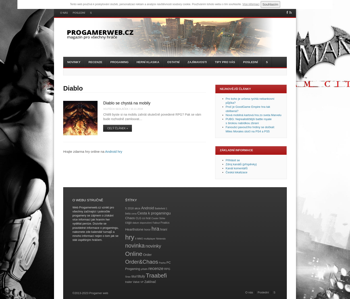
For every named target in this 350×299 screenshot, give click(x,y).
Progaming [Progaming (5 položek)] (132, 269)
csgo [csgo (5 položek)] (128, 222)
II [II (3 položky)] (135, 238)
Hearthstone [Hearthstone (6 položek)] (134, 229)
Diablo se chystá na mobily (126, 103)
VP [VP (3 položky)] (142, 282)
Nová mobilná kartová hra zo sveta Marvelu (253, 115)
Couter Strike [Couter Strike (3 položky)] (158, 218)
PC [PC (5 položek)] (169, 262)
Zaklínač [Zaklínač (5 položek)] (150, 282)
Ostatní (173, 62)
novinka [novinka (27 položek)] (135, 245)
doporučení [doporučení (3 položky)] (146, 222)
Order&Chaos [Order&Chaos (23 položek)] (141, 262)
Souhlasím (270, 4)
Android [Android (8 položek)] (147, 208)
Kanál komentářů (237, 168)
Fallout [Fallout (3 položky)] (156, 222)
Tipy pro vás (225, 62)
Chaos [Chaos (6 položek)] (130, 218)
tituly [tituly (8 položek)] (141, 276)
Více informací (251, 4)
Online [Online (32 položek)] (133, 253)
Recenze (95, 62)
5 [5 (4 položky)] (126, 208)
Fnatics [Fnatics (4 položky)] (164, 222)
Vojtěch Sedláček (115, 109)
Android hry (113, 151)
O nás (64, 13)
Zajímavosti (197, 62)
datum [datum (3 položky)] (135, 222)
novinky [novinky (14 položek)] (153, 245)
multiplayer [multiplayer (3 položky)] (149, 238)
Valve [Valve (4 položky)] (136, 282)
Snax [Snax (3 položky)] (128, 276)
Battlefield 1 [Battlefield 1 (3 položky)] (161, 208)
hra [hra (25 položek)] (155, 229)
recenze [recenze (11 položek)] (155, 268)
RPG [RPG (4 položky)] (167, 269)
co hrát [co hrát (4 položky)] (146, 218)
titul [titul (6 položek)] (134, 276)
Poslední (79, 13)
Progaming (119, 62)
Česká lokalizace (237, 172)
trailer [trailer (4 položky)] (128, 282)
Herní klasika (147, 62)
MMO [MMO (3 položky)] (140, 238)
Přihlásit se (233, 160)
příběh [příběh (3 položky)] (144, 269)
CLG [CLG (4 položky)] (138, 218)
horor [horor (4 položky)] (147, 229)
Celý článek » (117, 128)
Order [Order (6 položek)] (147, 255)
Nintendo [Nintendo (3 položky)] (161, 238)
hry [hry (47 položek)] (129, 237)
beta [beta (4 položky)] (128, 213)
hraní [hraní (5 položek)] (163, 229)
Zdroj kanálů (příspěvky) (241, 164)
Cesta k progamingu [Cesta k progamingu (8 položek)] (154, 213)
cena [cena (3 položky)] (133, 213)
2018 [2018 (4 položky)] (130, 208)
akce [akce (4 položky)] (137, 208)
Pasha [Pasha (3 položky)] (162, 262)
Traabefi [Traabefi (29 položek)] (156, 275)
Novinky (73, 62)
